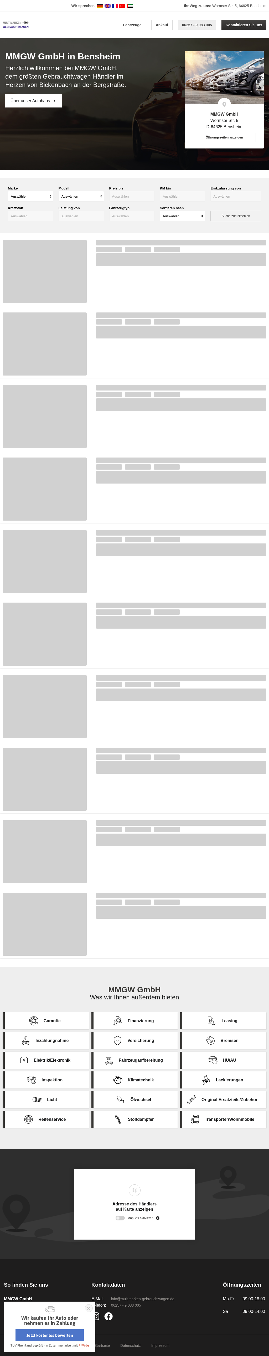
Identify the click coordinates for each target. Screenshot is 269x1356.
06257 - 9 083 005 (197, 25)
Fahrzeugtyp (119, 208)
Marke (13, 188)
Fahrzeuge (132, 25)
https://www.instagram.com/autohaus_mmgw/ (96, 1316)
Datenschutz (130, 1345)
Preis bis (116, 188)
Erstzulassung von (225, 188)
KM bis (165, 188)
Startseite (102, 1345)
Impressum (160, 1345)
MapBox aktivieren (140, 1218)
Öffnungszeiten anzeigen (224, 137)
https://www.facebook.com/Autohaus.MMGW (109, 1316)
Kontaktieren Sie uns (244, 25)
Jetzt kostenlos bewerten (50, 1335)
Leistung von (69, 208)
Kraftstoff (15, 208)
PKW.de (84, 1345)
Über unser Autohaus (31, 101)
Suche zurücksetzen (236, 216)
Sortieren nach (172, 208)
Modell (64, 188)
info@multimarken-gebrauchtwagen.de (142, 1299)
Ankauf (162, 25)
